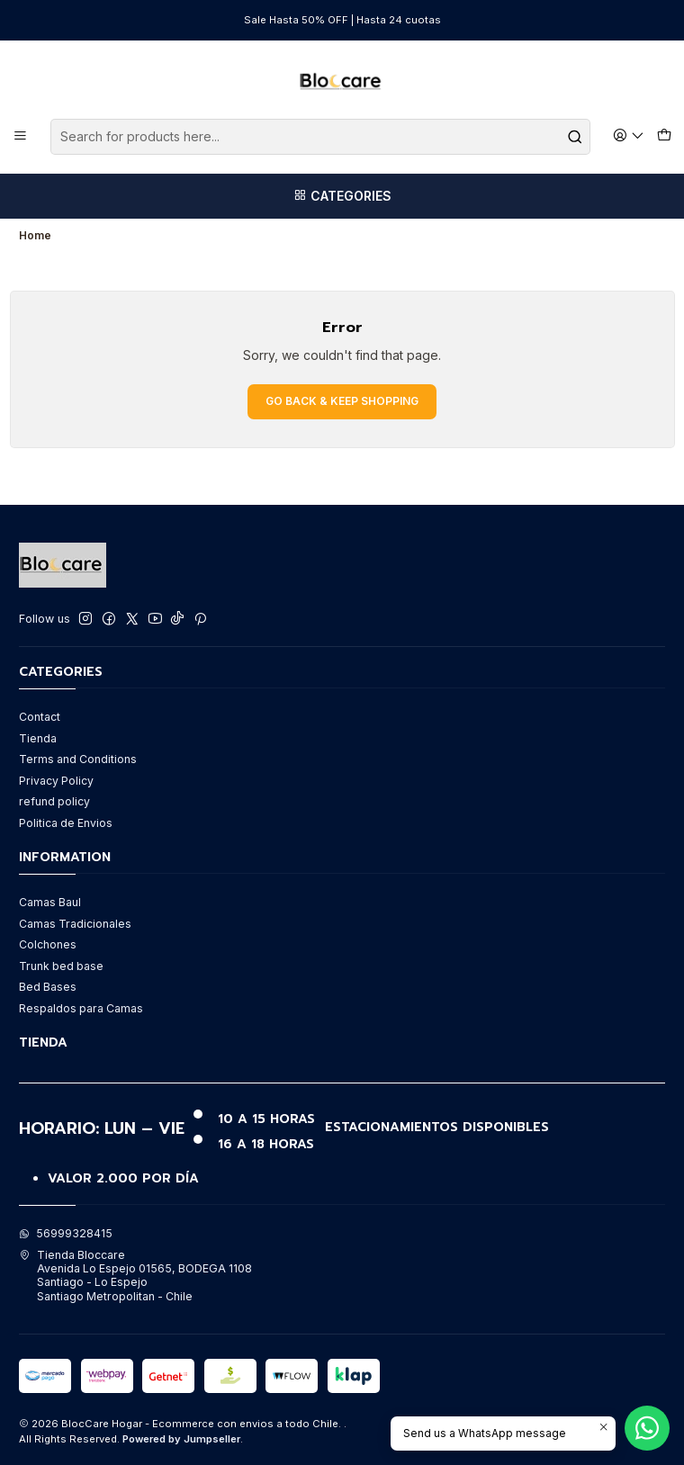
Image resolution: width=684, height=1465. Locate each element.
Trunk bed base (61, 966)
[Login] (629, 136)
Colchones (47, 944)
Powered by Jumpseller (181, 1439)
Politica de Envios (65, 823)
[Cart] (663, 136)
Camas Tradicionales (75, 923)
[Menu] (21, 136)
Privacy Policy (56, 780)
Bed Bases (47, 986)
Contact (39, 717)
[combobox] (320, 137)
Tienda (38, 738)
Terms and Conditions (78, 759)
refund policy (54, 801)
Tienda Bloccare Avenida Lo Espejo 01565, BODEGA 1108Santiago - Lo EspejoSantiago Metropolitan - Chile (135, 1275)
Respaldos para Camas (81, 1008)
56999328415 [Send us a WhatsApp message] (65, 1233)
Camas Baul (50, 902)
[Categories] (342, 196)
